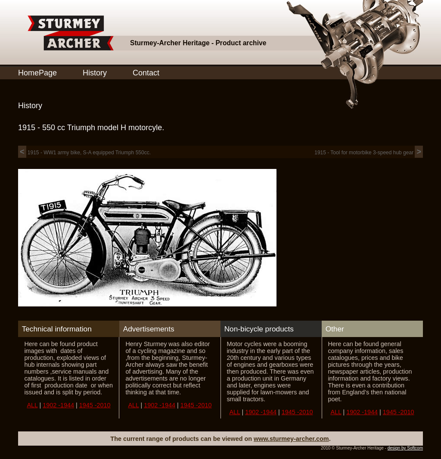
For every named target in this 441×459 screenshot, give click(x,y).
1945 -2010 (95, 405)
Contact (146, 73)
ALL (32, 405)
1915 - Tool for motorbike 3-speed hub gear (368, 153)
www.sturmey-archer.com (291, 438)
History (95, 73)
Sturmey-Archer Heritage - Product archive (198, 43)
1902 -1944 (58, 405)
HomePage (37, 73)
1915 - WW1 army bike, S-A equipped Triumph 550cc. (84, 153)
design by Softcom (405, 448)
